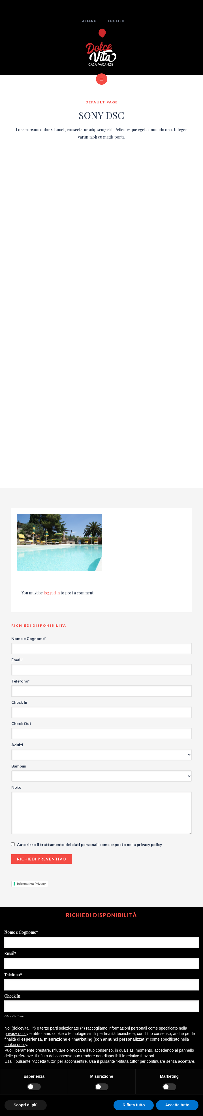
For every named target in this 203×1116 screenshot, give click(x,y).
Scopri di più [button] (26, 1105)
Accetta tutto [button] (177, 1105)
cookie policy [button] (16, 1044)
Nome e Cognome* (28, 638)
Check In (19, 702)
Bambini (18, 766)
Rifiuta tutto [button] (134, 1105)
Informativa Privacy (31, 883)
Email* (17, 659)
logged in (52, 593)
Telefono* (20, 681)
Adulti (17, 744)
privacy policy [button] (16, 1033)
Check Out (21, 723)
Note (16, 787)
